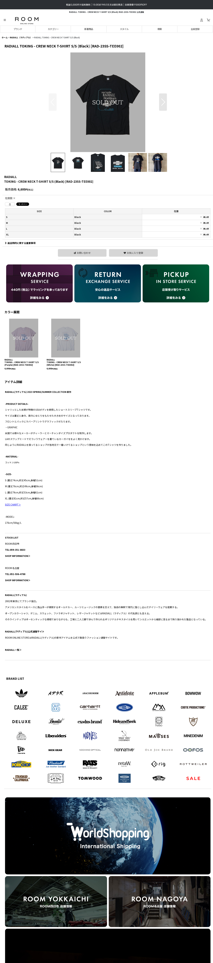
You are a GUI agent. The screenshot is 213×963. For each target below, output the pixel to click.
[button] (5, 20)
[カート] (208, 20)
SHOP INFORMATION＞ (17, 556)
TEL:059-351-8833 (15, 549)
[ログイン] (202, 20)
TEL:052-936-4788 (15, 574)
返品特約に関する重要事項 (20, 243)
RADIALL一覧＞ (13, 649)
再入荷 (206, 217)
